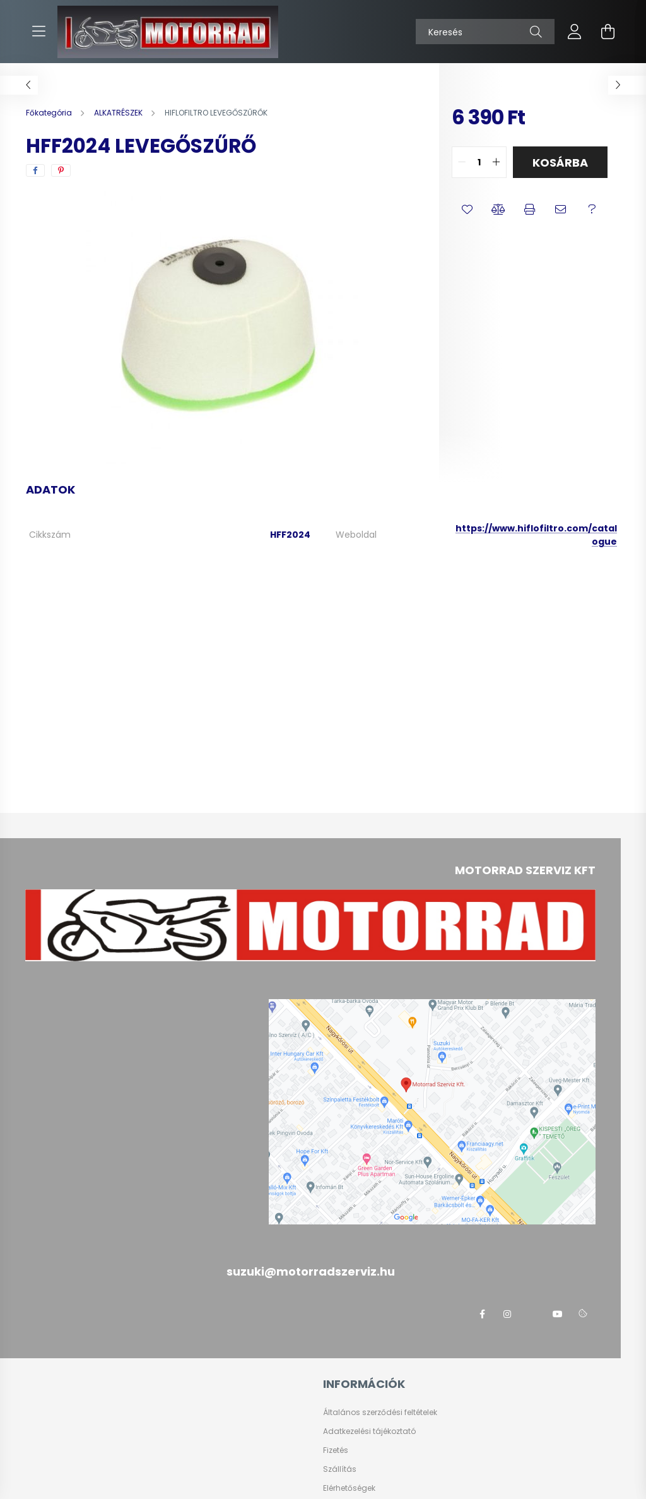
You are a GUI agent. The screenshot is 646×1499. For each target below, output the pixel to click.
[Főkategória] (50, 112)
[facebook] (35, 170)
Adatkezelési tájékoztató (369, 1431)
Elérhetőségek (349, 1488)
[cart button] (607, 31)
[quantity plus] (496, 162)
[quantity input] (479, 162)
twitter (532, 1314)
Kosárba (560, 162)
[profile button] (574, 31)
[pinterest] (61, 170)
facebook (482, 1314)
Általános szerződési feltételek (380, 1412)
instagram (507, 1314)
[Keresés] (485, 31)
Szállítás (339, 1469)
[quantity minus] (461, 162)
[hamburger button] (38, 31)
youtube (557, 1314)
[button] (467, 209)
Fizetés (335, 1450)
